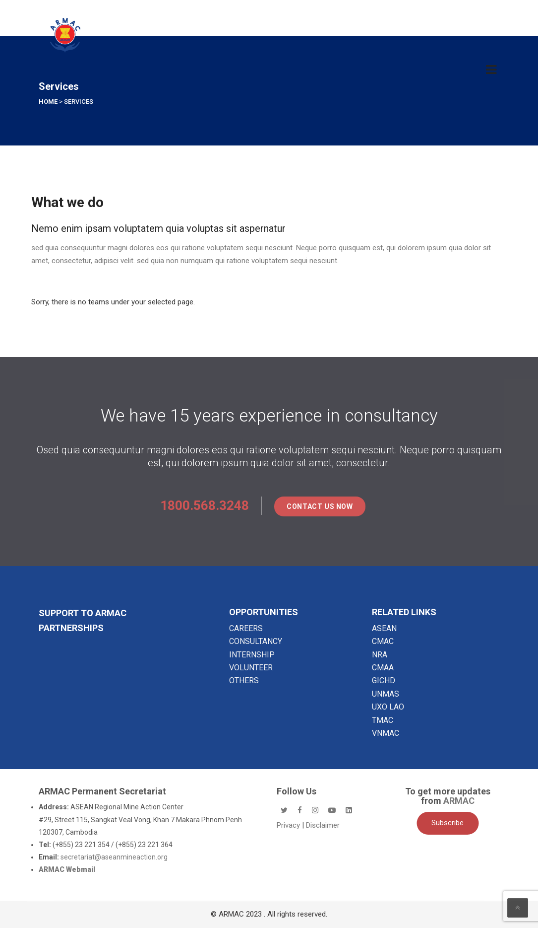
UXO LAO (388, 707)
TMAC (382, 720)
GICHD (383, 680)
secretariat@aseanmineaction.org (114, 857)
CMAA (383, 667)
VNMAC (385, 733)
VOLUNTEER (251, 667)
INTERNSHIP (252, 654)
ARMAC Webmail (67, 869)
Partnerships (71, 628)
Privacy (289, 825)
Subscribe (447, 822)
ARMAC (459, 800)
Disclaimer (323, 825)
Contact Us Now (320, 506)
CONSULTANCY (255, 641)
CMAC (383, 641)
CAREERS (246, 628)
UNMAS (385, 694)
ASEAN (384, 628)
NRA (379, 654)
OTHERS (244, 680)
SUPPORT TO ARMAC (82, 613)
